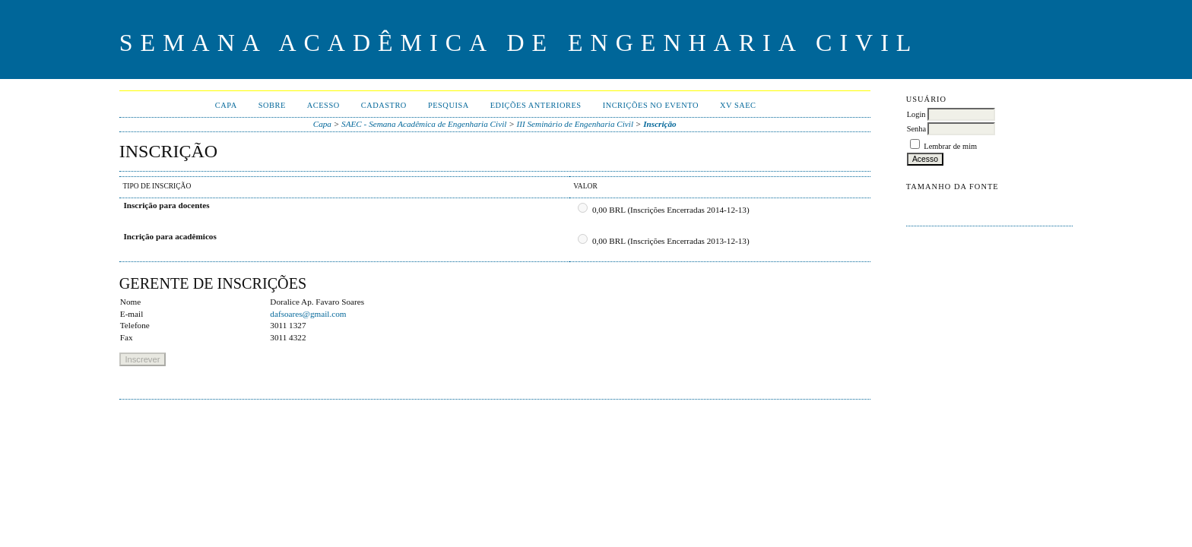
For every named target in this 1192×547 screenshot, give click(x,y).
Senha (916, 129)
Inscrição (660, 123)
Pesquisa (448, 105)
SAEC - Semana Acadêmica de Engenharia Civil (423, 123)
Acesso (323, 105)
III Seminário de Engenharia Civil (575, 123)
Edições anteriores (536, 105)
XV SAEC (738, 105)
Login (916, 114)
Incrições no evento (651, 105)
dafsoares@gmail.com (308, 313)
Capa (226, 105)
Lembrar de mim (950, 146)
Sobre (272, 105)
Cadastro (384, 105)
